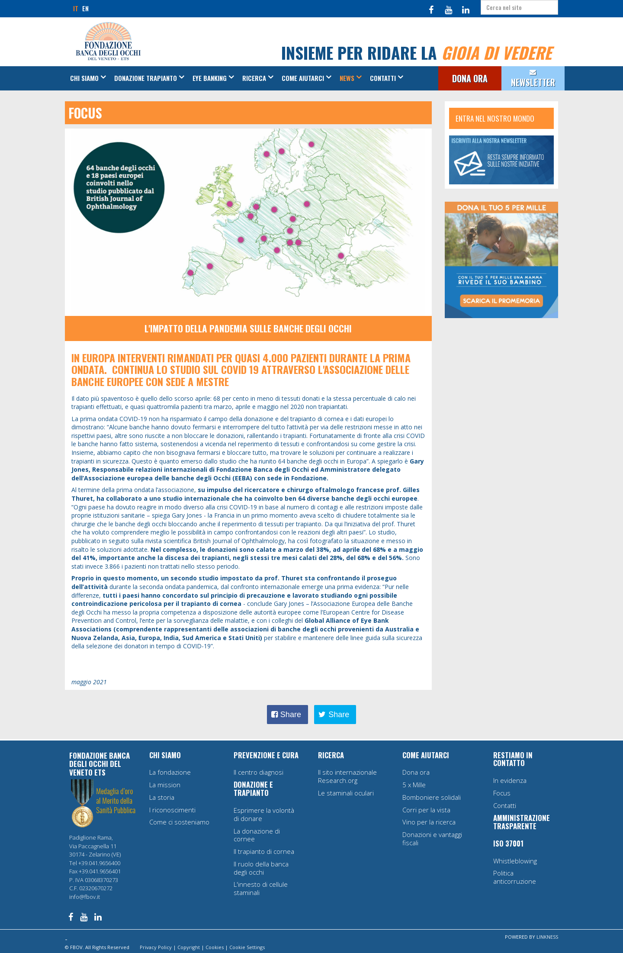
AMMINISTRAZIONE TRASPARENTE (521, 821)
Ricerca (254, 78)
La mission (164, 784)
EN (85, 8)
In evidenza (510, 780)
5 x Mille (414, 784)
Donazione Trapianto (145, 78)
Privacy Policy (156, 947)
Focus (502, 793)
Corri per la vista (426, 809)
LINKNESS (547, 937)
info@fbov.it (84, 897)
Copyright (188, 947)
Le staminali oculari (346, 793)
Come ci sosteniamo (179, 822)
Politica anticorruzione (514, 877)
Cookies (215, 947)
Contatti (383, 78)
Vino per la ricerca (429, 822)
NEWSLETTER (533, 82)
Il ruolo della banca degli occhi (261, 868)
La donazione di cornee (257, 835)
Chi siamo (84, 78)
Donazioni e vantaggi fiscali (432, 838)
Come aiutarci (303, 78)
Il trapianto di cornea (264, 851)
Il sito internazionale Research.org (347, 776)
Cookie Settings (247, 947)
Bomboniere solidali (431, 797)
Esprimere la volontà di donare (264, 814)
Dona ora (416, 772)
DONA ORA (470, 78)
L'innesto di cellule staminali (261, 888)
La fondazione (170, 772)
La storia (161, 797)
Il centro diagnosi (258, 772)
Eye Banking (210, 78)
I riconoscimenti (172, 809)
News (347, 78)
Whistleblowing (515, 860)
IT (75, 8)
